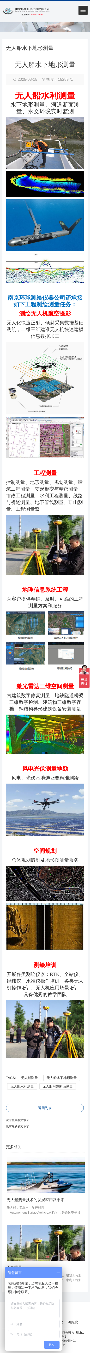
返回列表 (45, 1108)
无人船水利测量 (22, 1086)
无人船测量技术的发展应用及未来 (35, 1200)
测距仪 (73, 1322)
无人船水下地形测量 (62, 1078)
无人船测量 (29, 1078)
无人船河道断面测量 (57, 1086)
